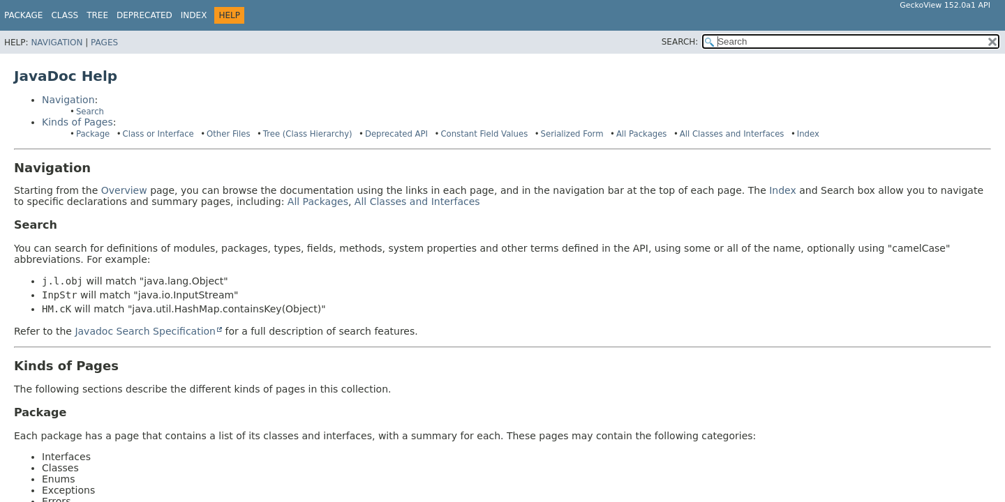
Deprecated (144, 15)
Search (90, 111)
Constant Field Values (484, 134)
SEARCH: (680, 42)
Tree (97, 15)
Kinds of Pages (77, 122)
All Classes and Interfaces (732, 134)
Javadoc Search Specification (145, 331)
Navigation (56, 42)
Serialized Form (572, 134)
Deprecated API (396, 134)
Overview (124, 190)
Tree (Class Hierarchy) (307, 134)
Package (23, 15)
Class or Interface (158, 134)
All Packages (641, 134)
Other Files (228, 134)
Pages (104, 42)
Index (194, 15)
